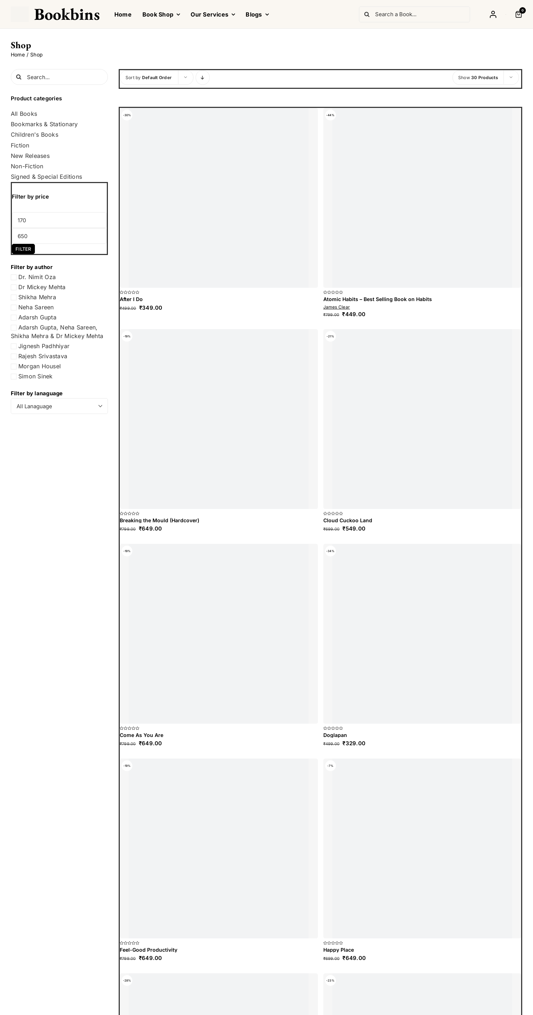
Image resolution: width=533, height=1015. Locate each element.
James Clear (336, 307)
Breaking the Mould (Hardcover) (159, 520)
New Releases (30, 156)
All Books (24, 113)
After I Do (131, 299)
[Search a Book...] (414, 14)
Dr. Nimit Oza (37, 277)
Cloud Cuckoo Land (347, 520)
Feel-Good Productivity (148, 949)
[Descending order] (203, 77)
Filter (23, 249)
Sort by (149, 77)
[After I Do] (219, 198)
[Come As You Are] (219, 634)
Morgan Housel (39, 366)
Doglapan (335, 735)
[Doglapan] (422, 634)
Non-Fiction (27, 166)
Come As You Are (141, 735)
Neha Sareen (36, 307)
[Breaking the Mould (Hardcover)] (219, 419)
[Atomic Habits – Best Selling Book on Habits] (422, 198)
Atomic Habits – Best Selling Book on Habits (377, 299)
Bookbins (67, 14)
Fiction (20, 145)
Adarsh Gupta (37, 317)
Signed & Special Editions (46, 176)
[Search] (367, 14)
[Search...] (59, 77)
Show (478, 77)
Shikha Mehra (37, 297)
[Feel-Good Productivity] (219, 848)
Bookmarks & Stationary (44, 124)
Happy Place (338, 949)
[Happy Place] (422, 848)
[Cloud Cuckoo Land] (422, 419)
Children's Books (34, 134)
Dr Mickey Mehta (42, 287)
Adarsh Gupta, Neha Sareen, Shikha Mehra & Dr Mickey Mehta (57, 332)
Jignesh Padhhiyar (43, 346)
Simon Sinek (35, 376)
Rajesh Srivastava (42, 356)
